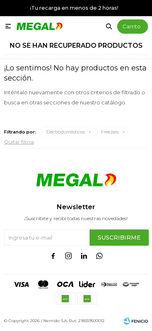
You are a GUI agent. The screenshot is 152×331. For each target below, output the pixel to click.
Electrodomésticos (65, 132)
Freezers (110, 132)
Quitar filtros (19, 142)
